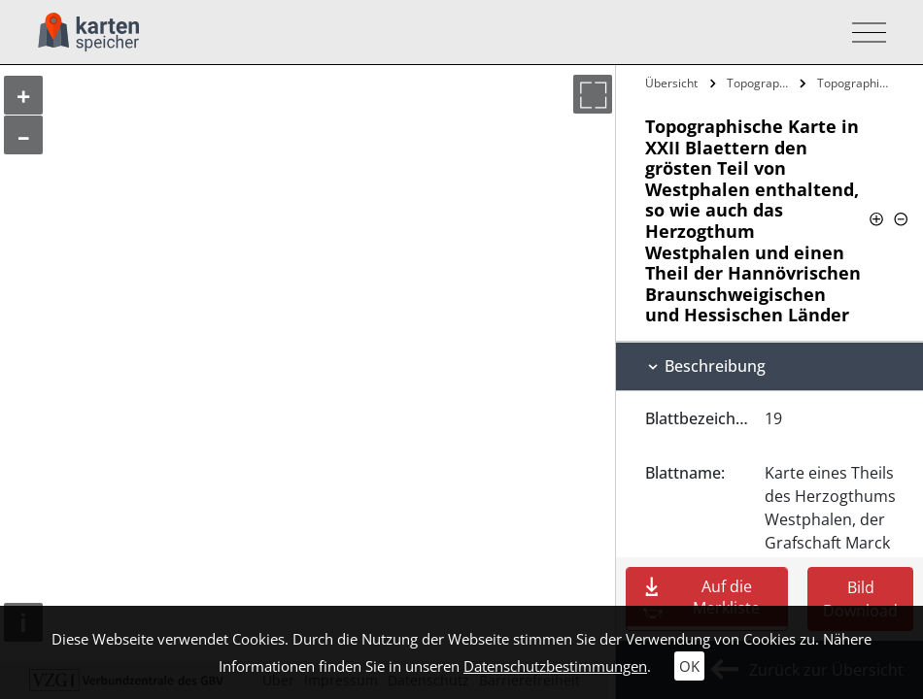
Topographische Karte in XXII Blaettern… (761, 83)
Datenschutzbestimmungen (555, 666)
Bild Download (860, 599)
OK (689, 666)
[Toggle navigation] (863, 32)
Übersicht (671, 83)
